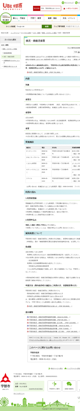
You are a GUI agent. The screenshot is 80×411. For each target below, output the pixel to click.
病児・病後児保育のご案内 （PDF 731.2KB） (46, 72)
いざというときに (72, 8)
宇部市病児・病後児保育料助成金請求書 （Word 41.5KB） (50, 326)
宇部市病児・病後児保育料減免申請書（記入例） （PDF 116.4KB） (54, 323)
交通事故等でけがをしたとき (12, 61)
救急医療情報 (8, 53)
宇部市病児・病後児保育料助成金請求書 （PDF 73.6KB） (50, 328)
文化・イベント (69, 18)
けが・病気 (36, 33)
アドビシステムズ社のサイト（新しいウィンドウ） (46, 340)
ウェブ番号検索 (59, 26)
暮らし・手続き (19, 18)
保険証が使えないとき (10, 66)
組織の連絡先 (69, 389)
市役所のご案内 (54, 389)
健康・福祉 (52, 18)
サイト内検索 (10, 26)
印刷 (75, 52)
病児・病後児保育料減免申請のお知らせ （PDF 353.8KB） (50, 306)
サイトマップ (69, 2)
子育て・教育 (35, 18)
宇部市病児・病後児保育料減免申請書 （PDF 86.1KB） (49, 320)
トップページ (15, 33)
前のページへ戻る (57, 368)
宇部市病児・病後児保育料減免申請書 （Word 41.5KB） (49, 317)
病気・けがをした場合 (49, 33)
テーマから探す (26, 33)
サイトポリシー (19, 393)
